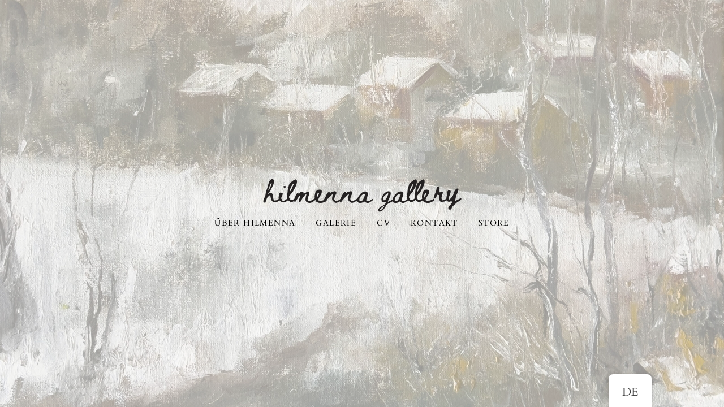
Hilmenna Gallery (362, 189)
